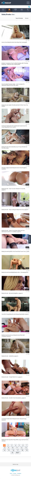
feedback (30, 239)
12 (21, 448)
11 (17, 448)
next (17, 453)
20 (12, 453)
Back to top (15, 464)
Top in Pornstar (19, 18)
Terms (11, 473)
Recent (26, 18)
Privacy (14, 473)
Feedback (19, 473)
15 (9, 450)
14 (4, 450)
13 (26, 448)
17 (18, 450)
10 (12, 448)
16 (13, 450)
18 (22, 450)
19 (26, 450)
